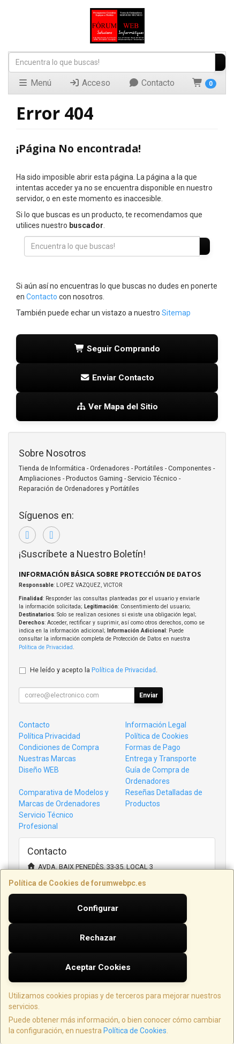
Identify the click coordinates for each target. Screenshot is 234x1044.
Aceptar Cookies (98, 967)
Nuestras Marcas (47, 758)
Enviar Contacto (117, 378)
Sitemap (176, 312)
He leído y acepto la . (93, 670)
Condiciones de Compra (59, 747)
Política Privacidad (49, 736)
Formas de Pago (152, 747)
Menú (34, 83)
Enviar (148, 695)
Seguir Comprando (117, 349)
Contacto (152, 83)
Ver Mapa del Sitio (117, 406)
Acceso (89, 83)
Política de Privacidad (46, 647)
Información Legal (155, 724)
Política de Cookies (135, 1030)
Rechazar (98, 938)
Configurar (97, 908)
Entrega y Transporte (161, 758)
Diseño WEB (39, 770)
